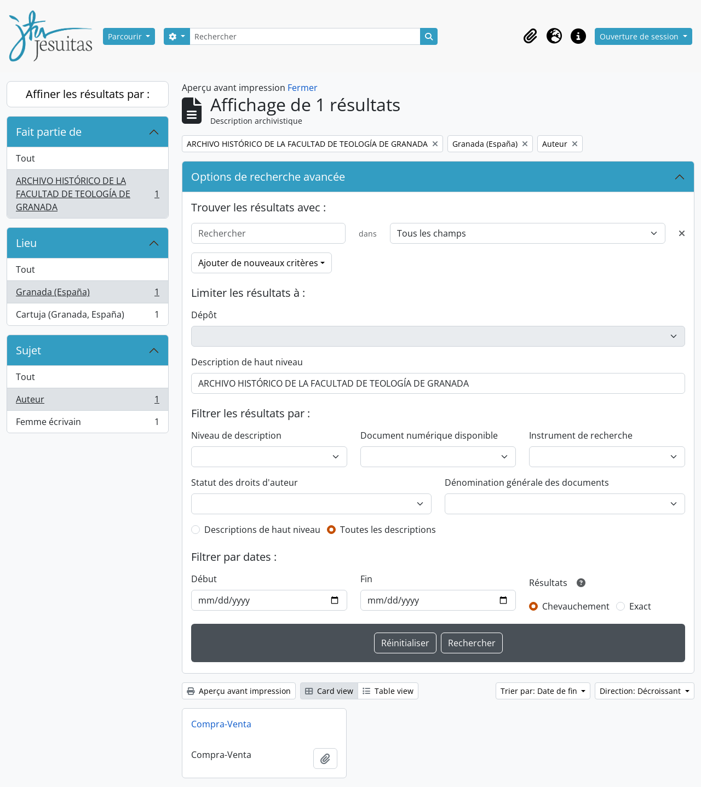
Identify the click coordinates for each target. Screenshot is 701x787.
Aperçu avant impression (239, 691)
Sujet (28, 350)
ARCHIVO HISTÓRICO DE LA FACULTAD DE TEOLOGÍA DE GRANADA (87, 194)
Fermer (303, 88)
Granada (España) (87, 294)
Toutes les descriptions (388, 530)
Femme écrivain (87, 424)
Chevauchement (576, 606)
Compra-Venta (221, 724)
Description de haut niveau (247, 362)
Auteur (87, 402)
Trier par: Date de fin (540, 691)
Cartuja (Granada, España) (87, 316)
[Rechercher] (305, 36)
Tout (25, 158)
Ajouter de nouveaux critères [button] (258, 263)
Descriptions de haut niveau (262, 530)
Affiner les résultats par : (88, 94)
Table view (388, 691)
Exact (640, 606)
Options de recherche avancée (268, 176)
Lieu (26, 242)
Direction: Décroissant (641, 691)
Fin (366, 579)
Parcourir (126, 36)
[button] (530, 36)
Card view (329, 691)
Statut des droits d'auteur (244, 482)
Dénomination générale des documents (527, 482)
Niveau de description (236, 435)
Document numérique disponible (429, 435)
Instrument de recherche (581, 435)
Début (204, 579)
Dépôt (204, 315)
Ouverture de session (640, 36)
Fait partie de (49, 131)
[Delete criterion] (682, 233)
